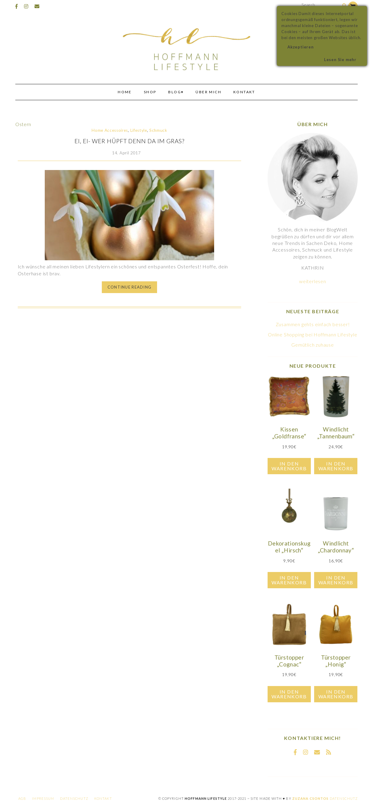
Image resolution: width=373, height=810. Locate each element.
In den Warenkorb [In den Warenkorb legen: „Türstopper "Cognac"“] (289, 694)
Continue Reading (129, 287)
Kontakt (244, 92)
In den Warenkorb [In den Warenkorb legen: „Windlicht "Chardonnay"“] (335, 580)
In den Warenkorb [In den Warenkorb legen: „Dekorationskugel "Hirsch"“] (289, 580)
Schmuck (158, 130)
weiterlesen (312, 281)
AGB (22, 798)
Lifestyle (138, 130)
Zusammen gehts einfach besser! (313, 324)
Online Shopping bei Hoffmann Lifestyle (312, 334)
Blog (174, 92)
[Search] (344, 6)
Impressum (43, 798)
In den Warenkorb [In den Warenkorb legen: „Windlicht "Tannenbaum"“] (335, 466)
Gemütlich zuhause (312, 345)
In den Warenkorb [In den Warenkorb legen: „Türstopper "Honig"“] (335, 694)
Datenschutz (74, 798)
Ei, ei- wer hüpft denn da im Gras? (129, 141)
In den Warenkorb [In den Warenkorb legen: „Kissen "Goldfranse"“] (289, 466)
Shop (150, 92)
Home (125, 92)
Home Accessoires (110, 130)
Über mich (208, 92)
